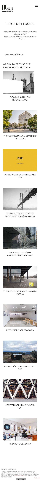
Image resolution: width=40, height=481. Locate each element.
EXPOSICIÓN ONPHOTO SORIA (20, 330)
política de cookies (19, 475)
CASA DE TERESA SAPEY (20, 444)
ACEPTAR (21, 479)
